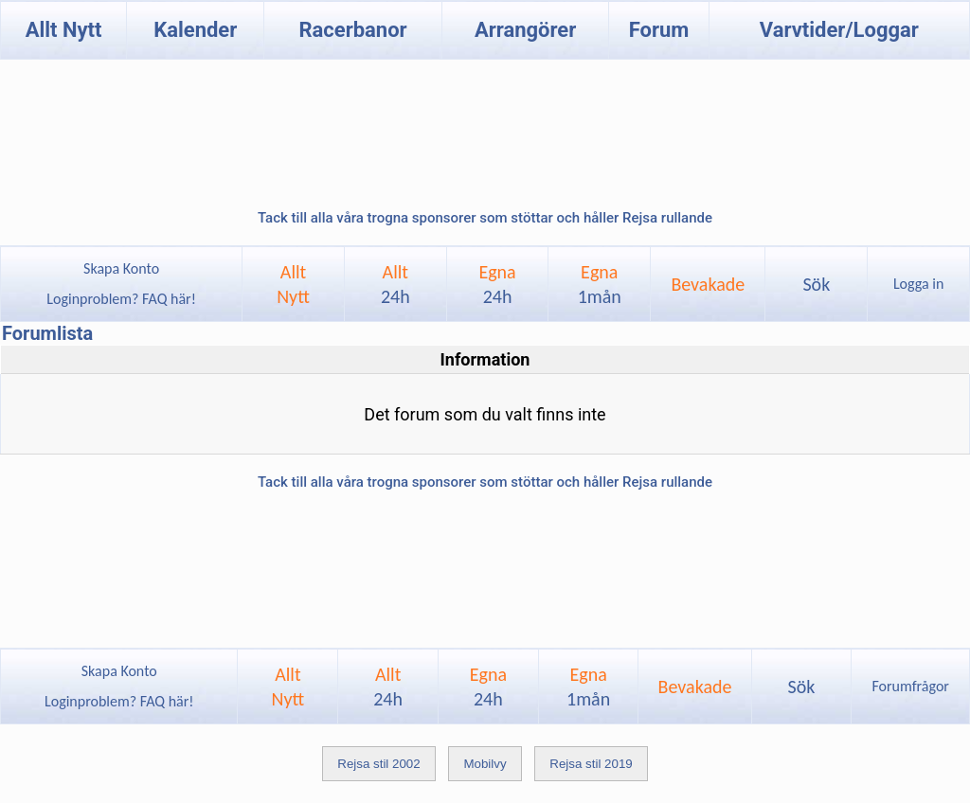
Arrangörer (525, 30)
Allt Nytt (64, 30)
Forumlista (47, 333)
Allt (395, 284)
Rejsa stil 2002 (378, 764)
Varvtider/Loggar (839, 30)
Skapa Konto (121, 268)
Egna (496, 284)
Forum (659, 30)
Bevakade (708, 284)
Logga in (918, 284)
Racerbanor (352, 30)
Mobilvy (484, 764)
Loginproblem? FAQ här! (122, 299)
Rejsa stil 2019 (590, 764)
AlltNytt (293, 284)
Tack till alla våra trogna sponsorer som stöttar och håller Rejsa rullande (485, 217)
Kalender (195, 30)
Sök (816, 284)
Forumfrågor (909, 686)
